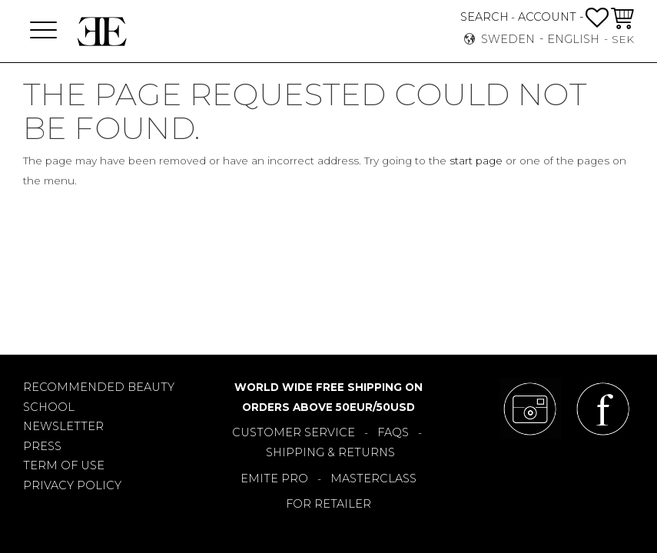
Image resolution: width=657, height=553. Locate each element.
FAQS (393, 432)
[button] (43, 31)
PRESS (42, 446)
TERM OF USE (64, 465)
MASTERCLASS (373, 478)
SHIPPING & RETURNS (330, 452)
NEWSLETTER (63, 426)
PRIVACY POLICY (72, 485)
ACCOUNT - (550, 17)
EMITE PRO (274, 478)
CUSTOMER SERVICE (293, 432)
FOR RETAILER (328, 504)
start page (476, 160)
